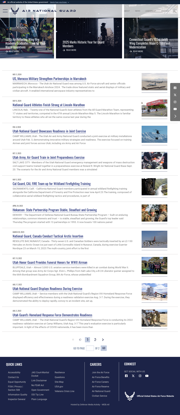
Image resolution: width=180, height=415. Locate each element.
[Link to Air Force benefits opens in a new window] (98, 377)
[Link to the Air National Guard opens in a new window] (98, 390)
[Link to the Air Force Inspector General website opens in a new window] (14, 398)
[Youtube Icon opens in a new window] (175, 109)
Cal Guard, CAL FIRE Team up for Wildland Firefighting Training (52, 183)
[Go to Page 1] (87, 339)
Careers (95, 364)
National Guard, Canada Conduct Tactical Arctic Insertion (48, 235)
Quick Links (14, 364)
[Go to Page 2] (95, 339)
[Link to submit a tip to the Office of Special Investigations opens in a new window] (36, 393)
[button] (60, 2)
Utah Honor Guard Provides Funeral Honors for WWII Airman (50, 262)
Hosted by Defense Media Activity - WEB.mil (90, 403)
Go (103, 348)
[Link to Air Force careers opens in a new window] (98, 381)
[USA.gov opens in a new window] (59, 386)
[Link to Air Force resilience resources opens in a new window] (60, 372)
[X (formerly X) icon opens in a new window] (175, 94)
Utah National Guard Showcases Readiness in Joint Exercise (49, 130)
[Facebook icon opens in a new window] (175, 87)
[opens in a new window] (12, 372)
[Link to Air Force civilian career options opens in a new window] (97, 395)
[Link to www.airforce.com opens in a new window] (98, 372)
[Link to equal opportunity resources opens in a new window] (14, 381)
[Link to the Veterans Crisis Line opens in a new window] (64, 390)
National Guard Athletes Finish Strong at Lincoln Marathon (49, 104)
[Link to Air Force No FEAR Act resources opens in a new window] (37, 384)
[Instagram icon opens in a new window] (175, 102)
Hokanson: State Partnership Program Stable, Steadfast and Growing (55, 209)
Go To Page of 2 (86, 348)
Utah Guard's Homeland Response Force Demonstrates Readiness (52, 314)
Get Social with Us (134, 371)
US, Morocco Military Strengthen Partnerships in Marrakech (49, 78)
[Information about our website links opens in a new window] (38, 380)
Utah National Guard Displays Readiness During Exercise (47, 288)
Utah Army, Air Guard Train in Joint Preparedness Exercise (49, 157)
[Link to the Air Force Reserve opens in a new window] (98, 386)
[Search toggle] (175, 11)
